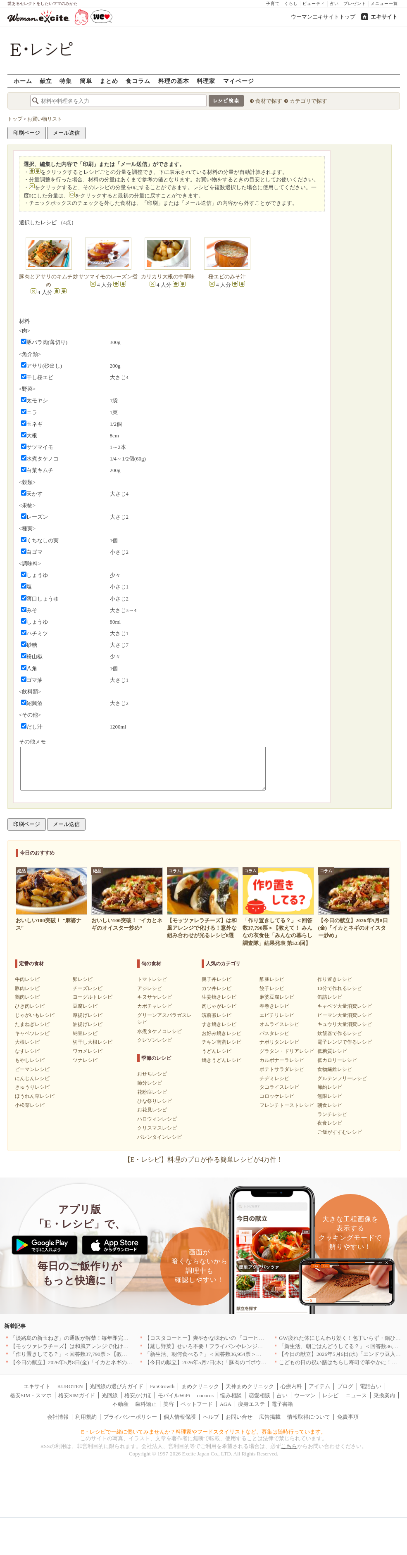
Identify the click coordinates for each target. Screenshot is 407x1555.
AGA (225, 1404)
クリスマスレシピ (157, 1128)
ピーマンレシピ (32, 1069)
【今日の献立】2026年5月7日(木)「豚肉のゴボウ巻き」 (211, 1362)
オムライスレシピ (279, 1024)
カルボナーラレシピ (281, 1060)
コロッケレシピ (276, 1096)
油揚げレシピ (87, 1024)
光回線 (110, 1395)
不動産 (120, 1404)
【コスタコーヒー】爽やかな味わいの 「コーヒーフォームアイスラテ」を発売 (239, 1338)
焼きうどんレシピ (221, 1060)
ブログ (345, 1386)
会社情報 (58, 1417)
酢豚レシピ (271, 979)
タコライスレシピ (279, 1087)
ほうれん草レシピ (35, 1096)
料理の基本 (173, 81)
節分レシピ (149, 1083)
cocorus (205, 1395)
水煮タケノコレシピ (159, 1031)
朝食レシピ (329, 1105)
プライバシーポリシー (130, 1417)
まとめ (109, 81)
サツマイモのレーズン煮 (108, 276)
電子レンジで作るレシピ (344, 1042)
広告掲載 (270, 1417)
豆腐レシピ (85, 1006)
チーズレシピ (87, 988)
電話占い (370, 1386)
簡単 (86, 81)
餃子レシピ (271, 988)
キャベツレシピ (32, 1033)
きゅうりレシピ (32, 1087)
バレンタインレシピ (159, 1137)
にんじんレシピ (32, 1078)
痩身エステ (251, 1404)
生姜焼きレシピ (219, 997)
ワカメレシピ (87, 1051)
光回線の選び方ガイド (116, 1386)
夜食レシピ (329, 1123)
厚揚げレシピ (87, 1015)
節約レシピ (329, 1087)
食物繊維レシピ (334, 1069)
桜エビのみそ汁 (227, 276)
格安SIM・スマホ (31, 1395)
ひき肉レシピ (30, 1006)
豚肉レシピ (27, 988)
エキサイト (384, 17)
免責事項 (348, 1417)
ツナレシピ (85, 1060)
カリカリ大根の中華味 (168, 276)
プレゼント (354, 3)
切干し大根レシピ (92, 1042)
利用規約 (86, 1417)
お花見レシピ (152, 1110)
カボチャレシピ (154, 1006)
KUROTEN (70, 1386)
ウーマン (305, 1395)
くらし (291, 3)
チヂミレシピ (274, 1078)
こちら (289, 1446)
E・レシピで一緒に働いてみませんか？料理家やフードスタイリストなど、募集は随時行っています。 (203, 1432)
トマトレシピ (152, 979)
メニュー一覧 (384, 3)
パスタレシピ (274, 1033)
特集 (66, 81)
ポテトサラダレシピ (281, 1069)
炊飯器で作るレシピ (339, 1033)
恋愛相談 (259, 1395)
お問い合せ (239, 1417)
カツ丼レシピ (216, 988)
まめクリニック (200, 1386)
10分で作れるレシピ (339, 988)
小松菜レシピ (30, 1105)
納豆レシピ (85, 1033)
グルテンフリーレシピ (342, 1078)
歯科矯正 (146, 1404)
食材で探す (268, 101)
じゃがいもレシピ (35, 1015)
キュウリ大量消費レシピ (344, 1024)
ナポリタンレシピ (279, 1042)
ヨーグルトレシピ (92, 997)
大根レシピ (27, 1042)
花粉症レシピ (152, 1092)
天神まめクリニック (250, 1386)
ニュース (356, 1395)
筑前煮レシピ (216, 1015)
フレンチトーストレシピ (286, 1105)
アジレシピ (149, 988)
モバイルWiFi (174, 1395)
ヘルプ (211, 1417)
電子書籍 (282, 1404)
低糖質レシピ (332, 1051)
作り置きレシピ (334, 979)
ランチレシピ (332, 1114)
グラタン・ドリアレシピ (286, 1051)
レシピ (330, 1395)
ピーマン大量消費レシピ (344, 1015)
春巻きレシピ (274, 1006)
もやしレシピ (30, 1060)
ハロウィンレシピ (157, 1119)
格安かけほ (137, 1395)
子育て (273, 3)
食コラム (138, 81)
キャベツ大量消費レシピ (344, 1006)
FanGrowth (162, 1386)
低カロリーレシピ (337, 1060)
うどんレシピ (216, 1051)
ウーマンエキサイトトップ (323, 17)
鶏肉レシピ (27, 997)
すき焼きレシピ (219, 1024)
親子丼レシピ (216, 979)
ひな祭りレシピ (154, 1101)
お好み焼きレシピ (221, 1033)
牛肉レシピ (27, 979)
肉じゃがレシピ (219, 1006)
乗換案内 (384, 1395)
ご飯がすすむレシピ (339, 1132)
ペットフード (197, 1404)
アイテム (319, 1386)
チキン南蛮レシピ (221, 1042)
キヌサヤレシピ (154, 997)
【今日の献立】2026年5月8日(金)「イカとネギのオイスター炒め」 (90, 1362)
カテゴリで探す (308, 101)
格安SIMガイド (76, 1395)
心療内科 (291, 1386)
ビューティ (313, 3)
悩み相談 (231, 1395)
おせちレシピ (152, 1074)
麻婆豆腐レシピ (276, 997)
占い (334, 3)
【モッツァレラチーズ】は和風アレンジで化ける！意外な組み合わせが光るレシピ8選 (113, 1346)
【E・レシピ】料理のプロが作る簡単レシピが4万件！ (203, 1159)
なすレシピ (27, 1051)
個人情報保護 (180, 1417)
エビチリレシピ (276, 1015)
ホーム (23, 81)
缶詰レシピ (329, 997)
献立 (46, 81)
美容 (168, 1404)
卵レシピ (83, 979)
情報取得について (308, 1417)
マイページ (238, 81)
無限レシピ (329, 1096)
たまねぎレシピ (32, 1024)
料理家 (206, 81)
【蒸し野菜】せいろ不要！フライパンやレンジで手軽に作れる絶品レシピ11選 (239, 1346)
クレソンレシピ (154, 1040)
